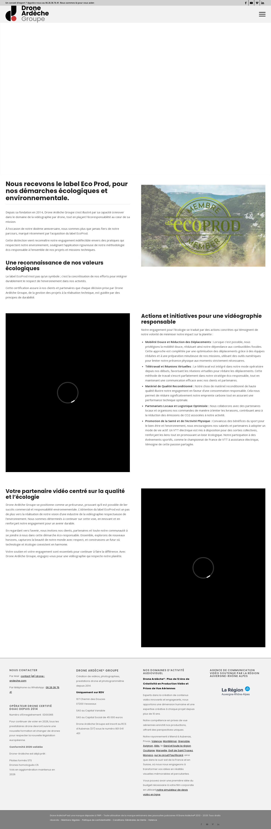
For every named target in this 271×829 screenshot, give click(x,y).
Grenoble (184, 741)
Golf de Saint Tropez (180, 750)
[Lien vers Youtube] (251, 3)
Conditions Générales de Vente (129, 819)
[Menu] (261, 14)
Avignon (148, 746)
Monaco (148, 755)
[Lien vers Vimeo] (257, 3)
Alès (156, 746)
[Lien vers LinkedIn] (263, 3)
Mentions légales (70, 819)
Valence (156, 741)
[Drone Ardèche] (27, 14)
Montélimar (170, 741)
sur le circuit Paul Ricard (168, 755)
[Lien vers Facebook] (245, 3)
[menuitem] (261, 14)
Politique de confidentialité (96, 819)
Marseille (161, 750)
